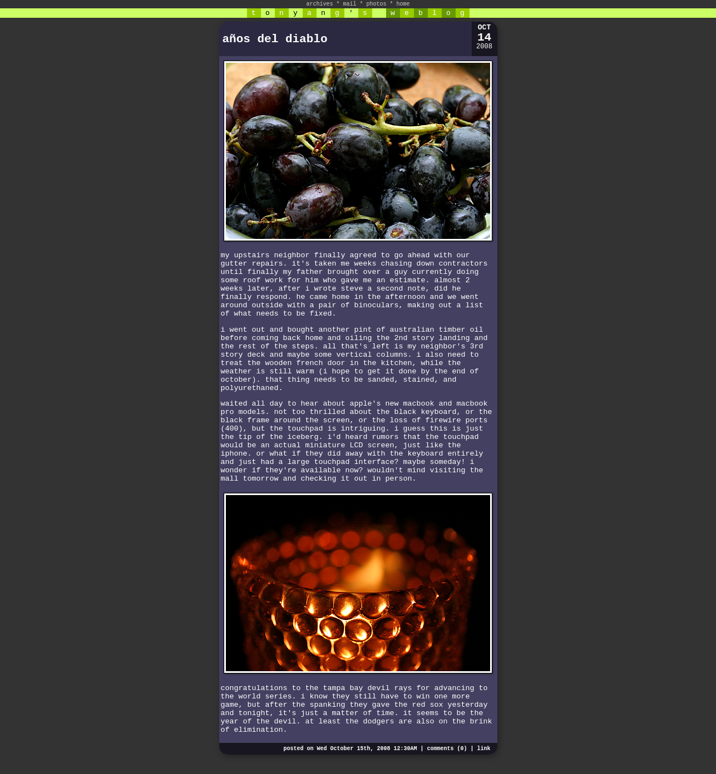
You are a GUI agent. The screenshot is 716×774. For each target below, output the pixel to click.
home (403, 4)
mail (349, 4)
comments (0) (447, 749)
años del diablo (275, 39)
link (483, 749)
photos (377, 4)
